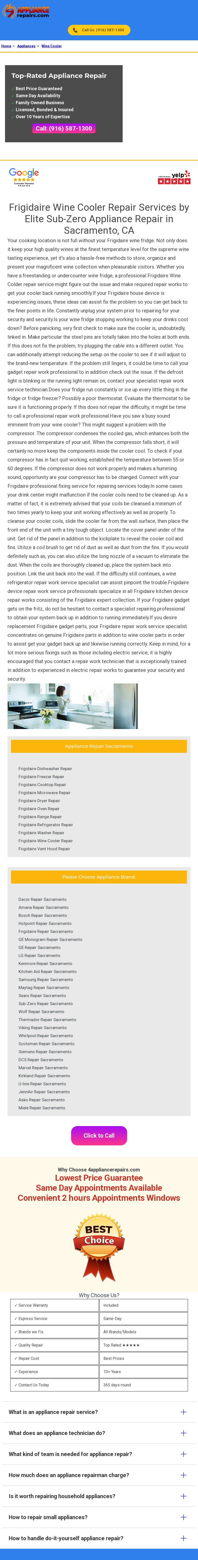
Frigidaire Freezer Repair (41, 776)
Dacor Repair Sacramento (43, 899)
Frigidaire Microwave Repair (45, 792)
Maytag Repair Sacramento (44, 987)
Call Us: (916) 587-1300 (103, 30)
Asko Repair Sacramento (42, 1099)
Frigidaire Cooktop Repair (42, 784)
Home (6, 46)
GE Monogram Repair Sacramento (50, 939)
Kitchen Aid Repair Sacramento (48, 971)
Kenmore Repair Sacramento (45, 963)
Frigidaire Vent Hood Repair (44, 848)
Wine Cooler (52, 46)
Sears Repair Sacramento (42, 995)
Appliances (26, 46)
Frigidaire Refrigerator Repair (46, 824)
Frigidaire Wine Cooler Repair (46, 840)
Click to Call (99, 1135)
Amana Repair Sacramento (44, 907)
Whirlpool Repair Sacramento (46, 1035)
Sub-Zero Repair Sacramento (46, 1003)
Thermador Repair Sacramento (47, 1019)
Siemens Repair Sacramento (45, 1051)
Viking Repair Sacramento (43, 1027)
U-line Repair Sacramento (42, 1083)
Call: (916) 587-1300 (64, 128)
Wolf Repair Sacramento (41, 1011)
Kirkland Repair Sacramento (44, 1075)
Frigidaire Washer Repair (41, 832)
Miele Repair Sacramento (42, 1107)
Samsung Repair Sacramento (46, 979)
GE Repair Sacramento (40, 947)
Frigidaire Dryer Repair (39, 800)
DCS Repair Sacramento (41, 1059)
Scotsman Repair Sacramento (47, 1043)
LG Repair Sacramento (39, 955)
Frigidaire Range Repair (40, 816)
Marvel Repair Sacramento (43, 1067)
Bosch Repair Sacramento (43, 915)
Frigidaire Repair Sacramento (46, 931)
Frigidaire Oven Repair (39, 808)
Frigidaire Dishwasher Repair (45, 768)
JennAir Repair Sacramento (44, 1091)
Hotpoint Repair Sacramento (45, 923)
